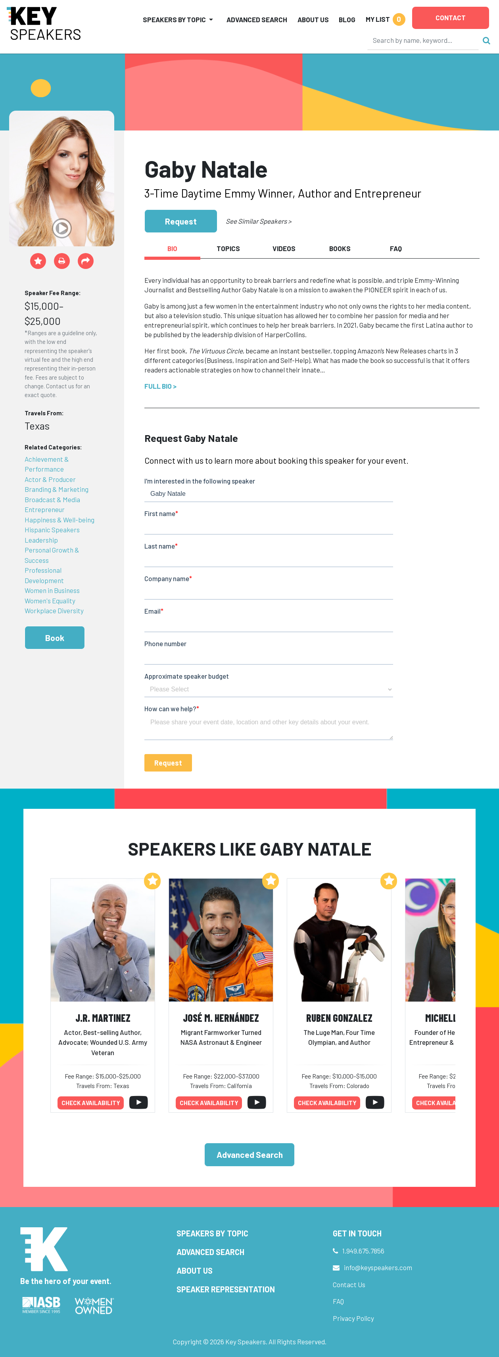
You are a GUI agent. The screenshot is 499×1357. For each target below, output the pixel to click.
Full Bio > (160, 386)
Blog (347, 19)
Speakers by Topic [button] (174, 19)
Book (54, 638)
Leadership (41, 540)
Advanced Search (256, 19)
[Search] (423, 40)
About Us (313, 19)
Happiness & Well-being (59, 520)
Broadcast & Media (52, 499)
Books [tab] (340, 248)
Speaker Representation (226, 1289)
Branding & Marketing (56, 489)
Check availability (90, 1102)
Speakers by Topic (212, 1233)
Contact (451, 17)
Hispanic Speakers (52, 530)
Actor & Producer (50, 479)
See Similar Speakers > (258, 221)
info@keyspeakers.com (378, 1267)
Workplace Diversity (54, 610)
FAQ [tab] (396, 248)
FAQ (338, 1301)
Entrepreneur (45, 509)
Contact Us (349, 1284)
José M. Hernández (221, 1018)
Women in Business (52, 590)
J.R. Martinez (103, 1018)
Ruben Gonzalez (339, 1018)
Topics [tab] (228, 248)
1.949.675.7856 (363, 1251)
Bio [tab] (172, 248)
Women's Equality (50, 601)
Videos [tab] (284, 248)
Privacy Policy (353, 1318)
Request (181, 221)
